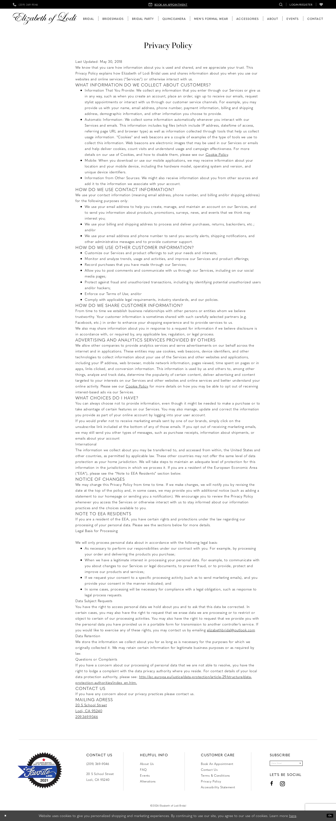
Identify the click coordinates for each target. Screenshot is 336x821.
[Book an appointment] (168, 4)
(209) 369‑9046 (97, 763)
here (292, 815)
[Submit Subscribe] (308, 765)
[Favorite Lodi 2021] (40, 770)
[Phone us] (25, 4)
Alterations (148, 781)
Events (145, 775)
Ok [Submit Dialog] (328, 815)
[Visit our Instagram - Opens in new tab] (273, 786)
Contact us (209, 769)
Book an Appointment (217, 763)
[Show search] (281, 4)
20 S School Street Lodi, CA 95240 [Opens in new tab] (100, 776)
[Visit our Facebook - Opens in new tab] (262, 786)
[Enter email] (286, 765)
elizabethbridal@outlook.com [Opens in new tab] (231, 630)
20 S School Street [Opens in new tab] (91, 704)
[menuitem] (25, 4)
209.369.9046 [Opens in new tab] (86, 716)
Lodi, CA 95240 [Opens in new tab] (88, 710)
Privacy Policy (211, 781)
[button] (301, 4)
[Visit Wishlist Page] (321, 4)
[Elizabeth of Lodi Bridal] (45, 18)
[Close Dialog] (7, 816)
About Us (147, 763)
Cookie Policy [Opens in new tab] (217, 154)
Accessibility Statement (218, 787)
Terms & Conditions (215, 775)
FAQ (143, 769)
